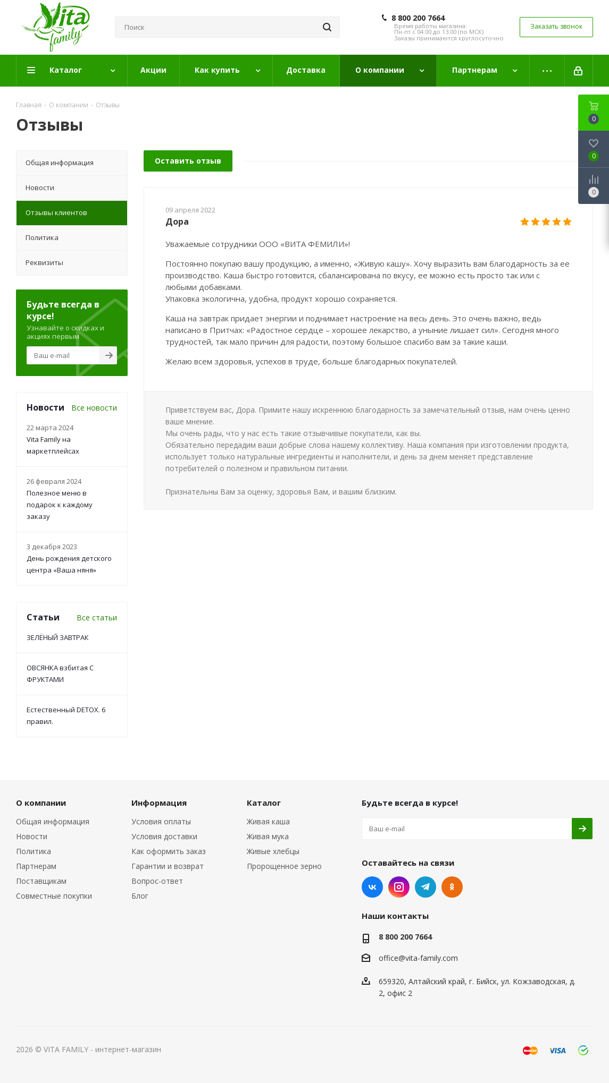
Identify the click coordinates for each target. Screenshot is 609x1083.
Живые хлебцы (273, 851)
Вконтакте (372, 887)
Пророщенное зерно (284, 866)
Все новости (94, 408)
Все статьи (97, 617)
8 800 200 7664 (418, 18)
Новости (31, 836)
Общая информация (52, 821)
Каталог (264, 802)
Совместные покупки (54, 896)
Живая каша (268, 821)
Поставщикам (41, 881)
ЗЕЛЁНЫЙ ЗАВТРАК (58, 637)
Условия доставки (164, 836)
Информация (159, 802)
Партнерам (36, 866)
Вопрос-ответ (157, 881)
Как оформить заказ (168, 851)
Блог (139, 896)
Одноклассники (452, 887)
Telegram (425, 887)
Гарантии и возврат (167, 866)
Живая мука (268, 836)
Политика (33, 851)
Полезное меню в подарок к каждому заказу (60, 504)
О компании (41, 802)
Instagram (399, 887)
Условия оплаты (161, 821)
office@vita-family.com (418, 958)
